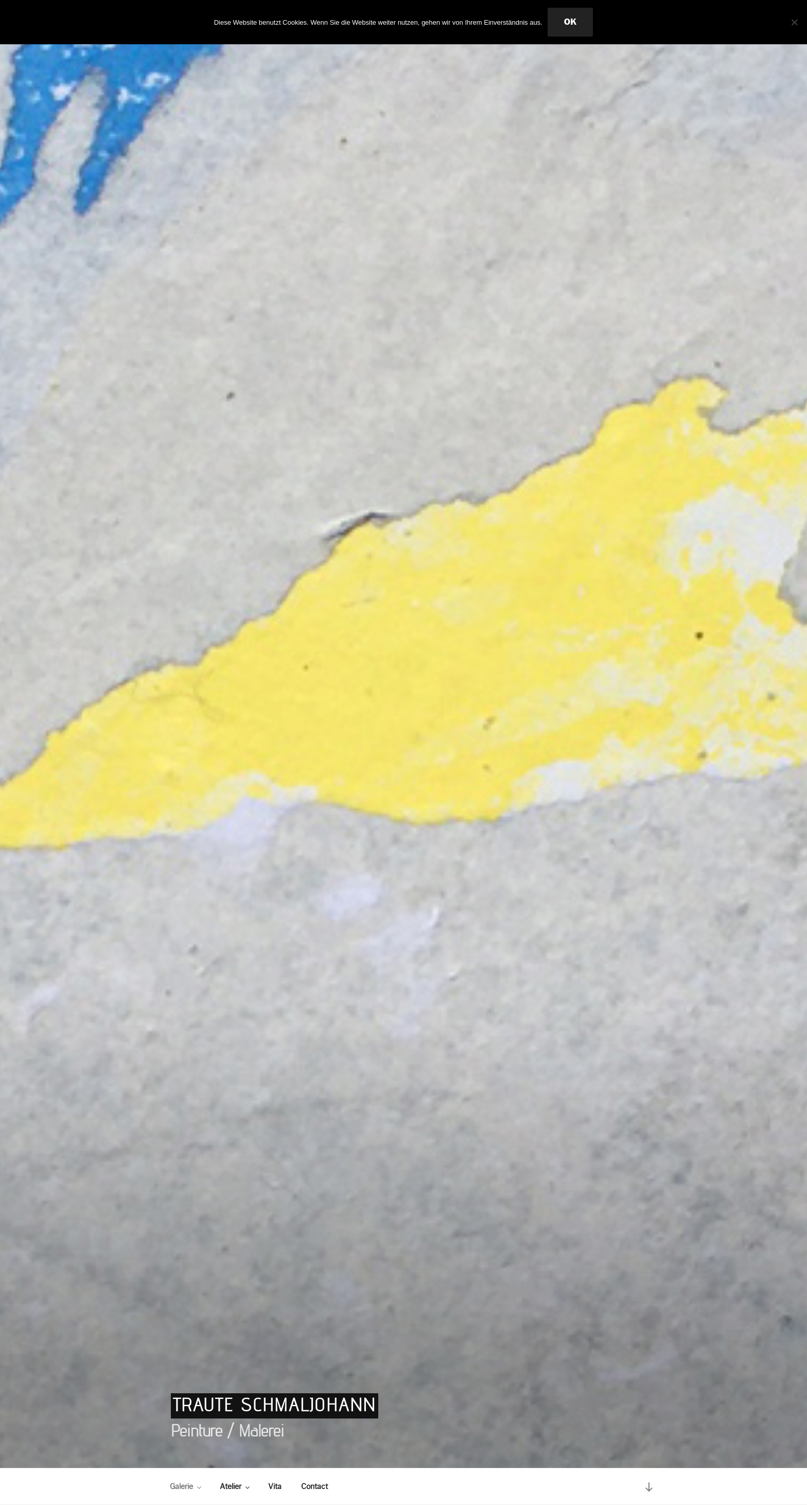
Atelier (235, 1486)
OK (570, 22)
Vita (275, 1486)
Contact (314, 1486)
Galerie (186, 1486)
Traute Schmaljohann (275, 1405)
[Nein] (794, 22)
